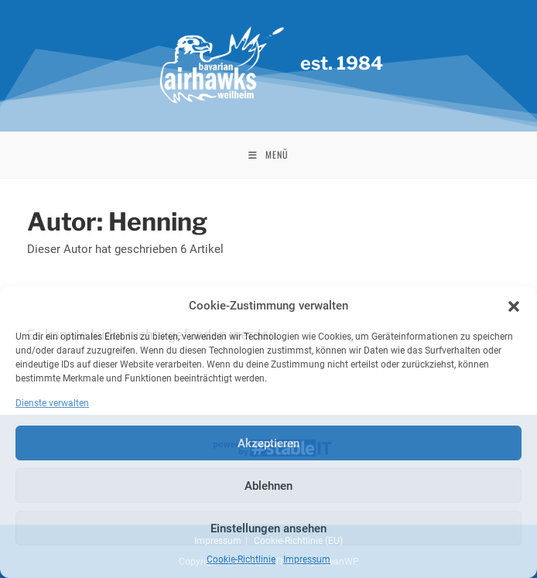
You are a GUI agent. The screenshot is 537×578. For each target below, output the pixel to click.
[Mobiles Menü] (268, 155)
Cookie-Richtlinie (241, 559)
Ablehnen (268, 486)
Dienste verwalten (52, 403)
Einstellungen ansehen (268, 528)
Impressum (306, 559)
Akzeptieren (268, 443)
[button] (514, 306)
